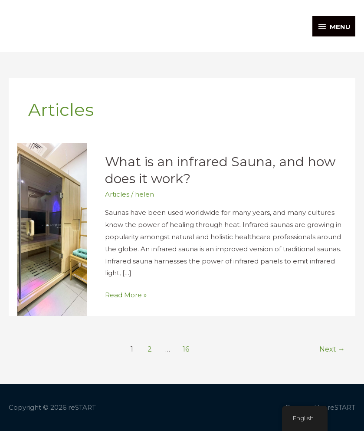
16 (186, 349)
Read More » (126, 294)
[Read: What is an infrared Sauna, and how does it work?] (52, 229)
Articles (117, 194)
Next (332, 349)
